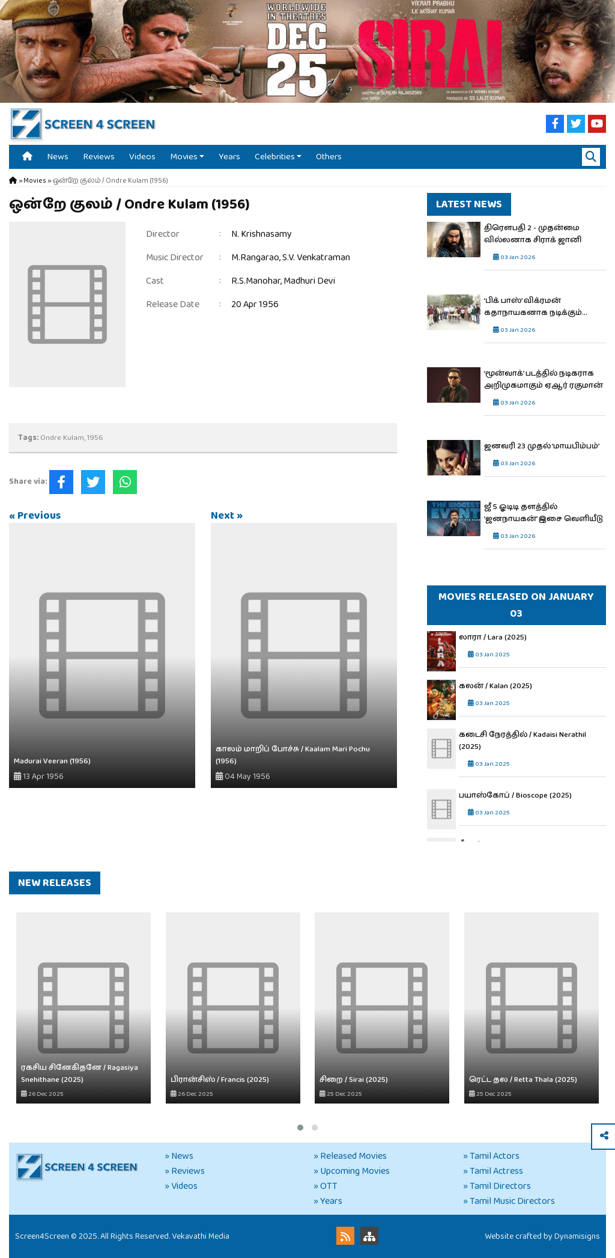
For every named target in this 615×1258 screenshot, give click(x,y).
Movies (184, 156)
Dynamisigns (577, 1236)
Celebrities (275, 156)
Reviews (99, 156)
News (57, 156)
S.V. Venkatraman (316, 257)
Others (329, 156)
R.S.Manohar (255, 281)
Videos (142, 156)
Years (229, 156)
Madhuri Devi (309, 281)
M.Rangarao (255, 257)
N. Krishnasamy (261, 234)
